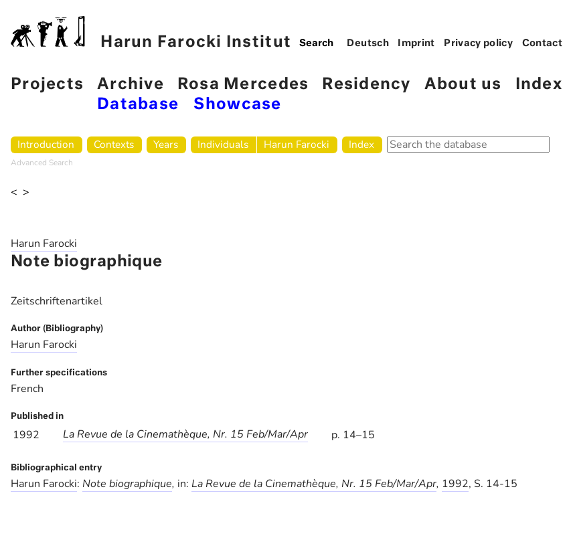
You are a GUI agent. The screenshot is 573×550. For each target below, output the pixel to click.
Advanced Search (42, 162)
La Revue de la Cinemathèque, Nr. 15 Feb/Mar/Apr (185, 434)
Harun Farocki (296, 144)
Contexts (114, 144)
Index (538, 84)
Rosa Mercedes (243, 84)
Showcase (237, 104)
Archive (130, 84)
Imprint (416, 43)
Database (138, 104)
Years (165, 144)
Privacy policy (478, 43)
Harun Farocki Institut (151, 33)
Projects (47, 84)
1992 (455, 483)
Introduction (45, 144)
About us (463, 84)
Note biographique (127, 483)
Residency (366, 84)
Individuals (222, 144)
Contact (542, 43)
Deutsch (368, 43)
